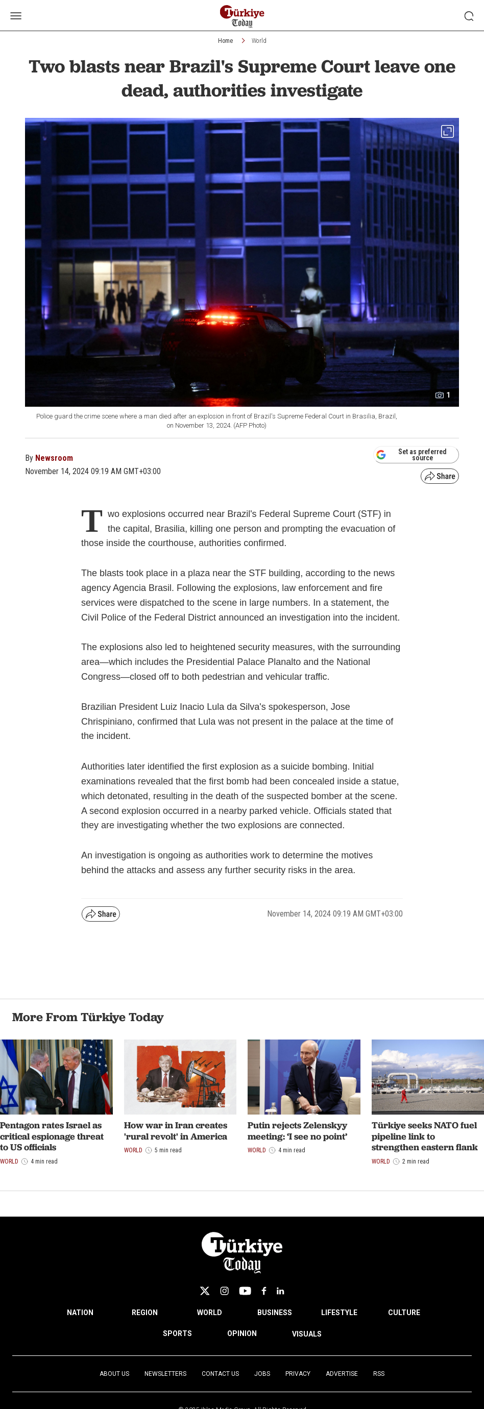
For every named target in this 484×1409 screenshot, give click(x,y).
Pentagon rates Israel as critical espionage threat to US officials (52, 1136)
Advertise (342, 1373)
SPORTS (177, 1333)
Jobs (262, 1373)
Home (225, 41)
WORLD (209, 1312)
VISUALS (307, 1334)
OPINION (242, 1333)
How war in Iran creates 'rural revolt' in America (175, 1130)
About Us (114, 1373)
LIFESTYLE (339, 1312)
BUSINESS (274, 1312)
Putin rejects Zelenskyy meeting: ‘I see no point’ (297, 1130)
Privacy (297, 1373)
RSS (378, 1373)
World (259, 41)
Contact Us (220, 1373)
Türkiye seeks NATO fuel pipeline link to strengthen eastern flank (425, 1136)
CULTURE (404, 1312)
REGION (145, 1312)
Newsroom (54, 458)
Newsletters (165, 1373)
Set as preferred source (411, 455)
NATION (80, 1312)
